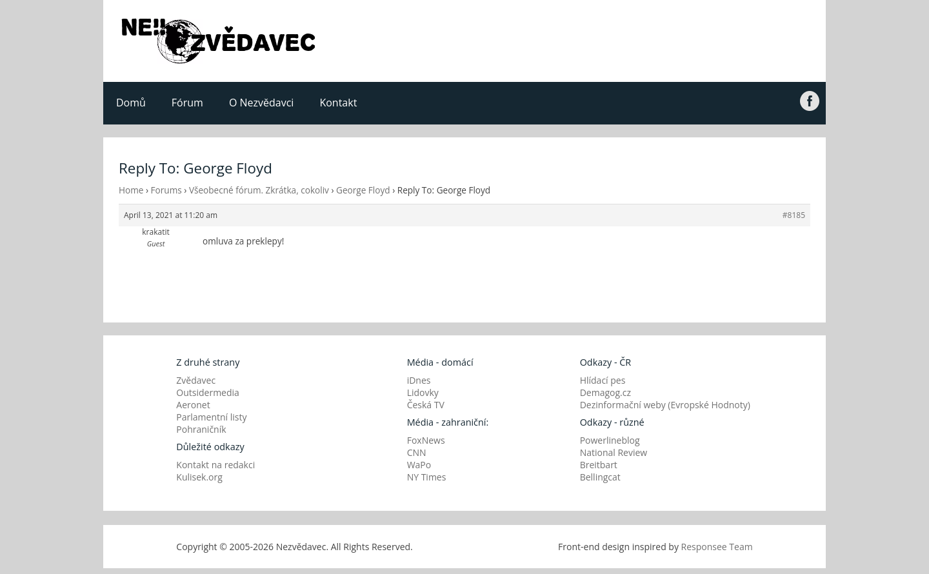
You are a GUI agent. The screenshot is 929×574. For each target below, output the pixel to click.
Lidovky (423, 392)
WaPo (419, 465)
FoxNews (426, 440)
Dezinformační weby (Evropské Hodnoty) (665, 405)
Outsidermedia (207, 392)
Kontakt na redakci (215, 465)
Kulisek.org (199, 477)
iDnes (419, 380)
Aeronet (193, 405)
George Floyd (363, 190)
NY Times (426, 477)
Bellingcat (600, 477)
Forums (166, 190)
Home (131, 190)
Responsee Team (717, 546)
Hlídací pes (603, 380)
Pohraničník (201, 429)
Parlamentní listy (211, 417)
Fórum (187, 102)
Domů (131, 102)
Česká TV (426, 405)
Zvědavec (195, 380)
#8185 (794, 215)
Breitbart (598, 465)
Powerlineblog (610, 440)
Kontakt (338, 102)
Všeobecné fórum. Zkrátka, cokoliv (259, 190)
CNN (416, 452)
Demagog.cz (605, 392)
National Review (614, 452)
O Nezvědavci (261, 102)
